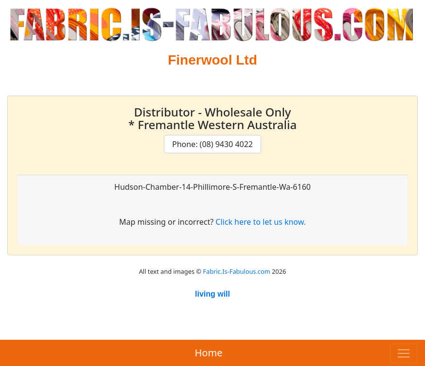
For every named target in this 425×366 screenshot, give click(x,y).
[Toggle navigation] (403, 353)
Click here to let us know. (260, 221)
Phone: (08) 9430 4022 (212, 144)
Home (209, 352)
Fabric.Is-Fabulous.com (236, 271)
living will (212, 294)
